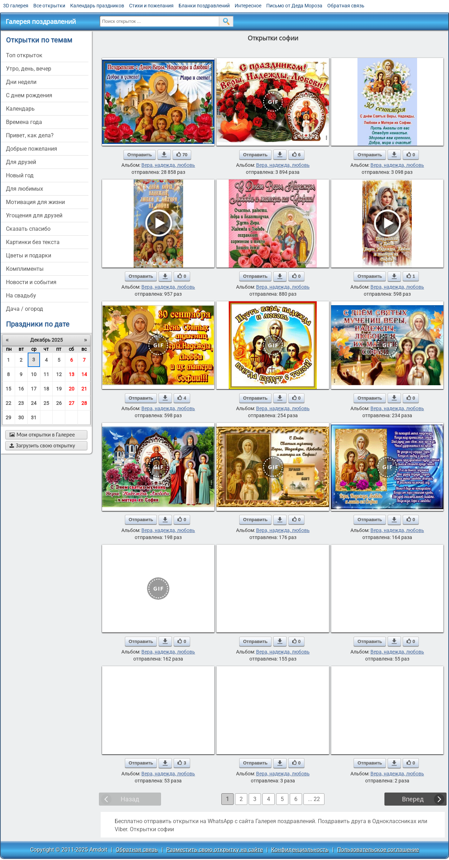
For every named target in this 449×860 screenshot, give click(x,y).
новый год (20, 175)
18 (46, 389)
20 (71, 389)
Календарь (20, 108)
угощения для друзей (34, 215)
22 (8, 403)
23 (21, 403)
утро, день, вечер (28, 68)
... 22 (314, 799)
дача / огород (24, 309)
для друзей (21, 162)
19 (59, 389)
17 (33, 389)
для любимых (24, 188)
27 (71, 403)
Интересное (248, 5)
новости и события (31, 282)
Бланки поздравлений (204, 5)
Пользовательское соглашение (378, 849)
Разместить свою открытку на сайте (214, 849)
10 (33, 374)
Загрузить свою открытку (42, 445)
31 (33, 417)
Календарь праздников (97, 5)
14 (84, 374)
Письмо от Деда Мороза (294, 5)
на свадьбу (21, 295)
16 (21, 389)
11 (46, 374)
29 (8, 417)
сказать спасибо (28, 228)
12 (59, 374)
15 (8, 389)
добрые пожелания (31, 148)
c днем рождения (29, 95)
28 (84, 403)
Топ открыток (24, 55)
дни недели (21, 82)
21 (84, 389)
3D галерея (15, 5)
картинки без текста (33, 242)
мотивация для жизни (35, 202)
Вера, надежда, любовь (168, 165)
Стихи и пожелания (151, 5)
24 (33, 403)
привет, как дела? (30, 135)
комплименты (24, 268)
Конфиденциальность (300, 849)
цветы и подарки (28, 255)
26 (59, 403)
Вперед (413, 799)
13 (71, 374)
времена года (24, 122)
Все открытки (49, 5)
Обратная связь (345, 5)
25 (46, 403)
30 (21, 417)
